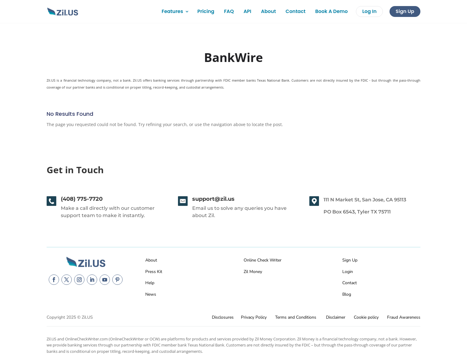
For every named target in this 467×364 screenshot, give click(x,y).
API (248, 11)
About (268, 11)
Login (347, 272)
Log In (369, 11)
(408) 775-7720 (82, 199)
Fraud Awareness (403, 317)
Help (149, 283)
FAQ (229, 11)
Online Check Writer (262, 260)
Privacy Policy (254, 317)
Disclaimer (335, 317)
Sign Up (405, 11)
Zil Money (253, 272)
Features (172, 11)
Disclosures (223, 317)
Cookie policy (366, 317)
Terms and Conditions (295, 317)
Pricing (205, 11)
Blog (346, 294)
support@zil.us (213, 199)
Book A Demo (331, 11)
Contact (296, 11)
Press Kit (153, 272)
